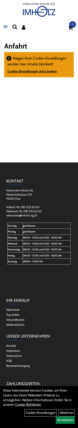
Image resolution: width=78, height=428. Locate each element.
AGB (9, 361)
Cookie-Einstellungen (41, 413)
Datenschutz (14, 356)
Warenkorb (13, 310)
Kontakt (11, 346)
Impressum (13, 351)
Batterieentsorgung (18, 366)
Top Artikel (12, 315)
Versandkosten (15, 320)
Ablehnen (67, 413)
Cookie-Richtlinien (28, 405)
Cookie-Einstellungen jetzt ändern (32, 71)
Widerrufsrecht (15, 325)
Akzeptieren (65, 420)
